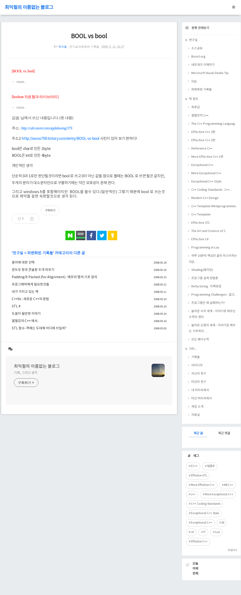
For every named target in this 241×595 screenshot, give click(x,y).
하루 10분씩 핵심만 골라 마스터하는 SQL (213, 259)
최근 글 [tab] (198, 433)
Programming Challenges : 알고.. (213, 295)
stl (222, 522)
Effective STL (200, 223)
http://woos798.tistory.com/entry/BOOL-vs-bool (60, 138)
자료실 (195, 415)
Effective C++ (199, 541)
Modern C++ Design (205, 198)
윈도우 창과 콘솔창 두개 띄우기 (33, 270)
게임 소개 (197, 407)
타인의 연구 (198, 382)
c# (192, 532)
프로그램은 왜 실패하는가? (208, 303)
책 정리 (193, 99)
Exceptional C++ (202, 165)
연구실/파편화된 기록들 (84, 46)
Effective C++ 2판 (203, 132)
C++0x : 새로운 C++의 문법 (30, 299)
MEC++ (228, 485)
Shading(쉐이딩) (202, 270)
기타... (193, 349)
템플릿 (211, 466)
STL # (16, 306)
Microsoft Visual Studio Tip (210, 73)
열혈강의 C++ (200, 115)
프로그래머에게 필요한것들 (30, 284)
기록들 (195, 357)
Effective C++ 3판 (203, 140)
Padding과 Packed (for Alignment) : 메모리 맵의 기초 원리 (54, 277)
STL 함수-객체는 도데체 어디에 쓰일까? (39, 328)
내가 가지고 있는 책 (25, 292)
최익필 (62, 46)
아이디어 (197, 365)
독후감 (195, 107)
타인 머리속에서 (201, 398)
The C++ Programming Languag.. (213, 124)
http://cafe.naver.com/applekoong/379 (46, 128)
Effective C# (200, 239)
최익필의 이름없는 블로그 (29, 7)
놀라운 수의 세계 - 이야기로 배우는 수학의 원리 (212, 314)
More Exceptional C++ (206, 173)
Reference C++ (201, 148)
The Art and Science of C (208, 231)
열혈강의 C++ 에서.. (25, 321)
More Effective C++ (203, 485)
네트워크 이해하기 (203, 65)
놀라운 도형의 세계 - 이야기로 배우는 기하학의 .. (212, 328)
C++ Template (201, 214)
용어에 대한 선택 (23, 262)
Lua (217, 532)
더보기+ (232, 550)
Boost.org (198, 56)
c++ (193, 494)
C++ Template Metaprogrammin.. (214, 206)
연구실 (18, 253)
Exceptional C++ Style (206, 181)
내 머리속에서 (200, 390)
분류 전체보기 (200, 28)
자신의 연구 (198, 374)
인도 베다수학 (200, 339)
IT (204, 532)
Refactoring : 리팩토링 (206, 286)
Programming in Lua (205, 247)
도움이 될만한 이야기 (26, 314)
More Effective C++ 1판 (207, 157)
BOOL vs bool (89, 36)
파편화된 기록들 (40, 253)
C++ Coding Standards (206, 503)
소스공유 (197, 48)
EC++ (194, 466)
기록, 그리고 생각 (25, 373)
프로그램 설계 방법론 (204, 278)
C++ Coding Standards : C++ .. (211, 190)
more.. (21, 82)
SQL (194, 81)
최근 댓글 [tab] (224, 433)
